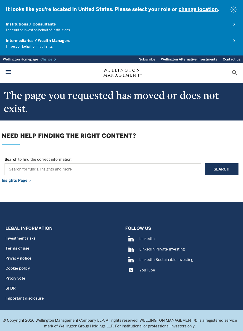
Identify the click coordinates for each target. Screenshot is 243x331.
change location (198, 9)
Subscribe (147, 59)
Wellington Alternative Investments (189, 59)
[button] (49, 59)
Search (221, 169)
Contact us (231, 59)
